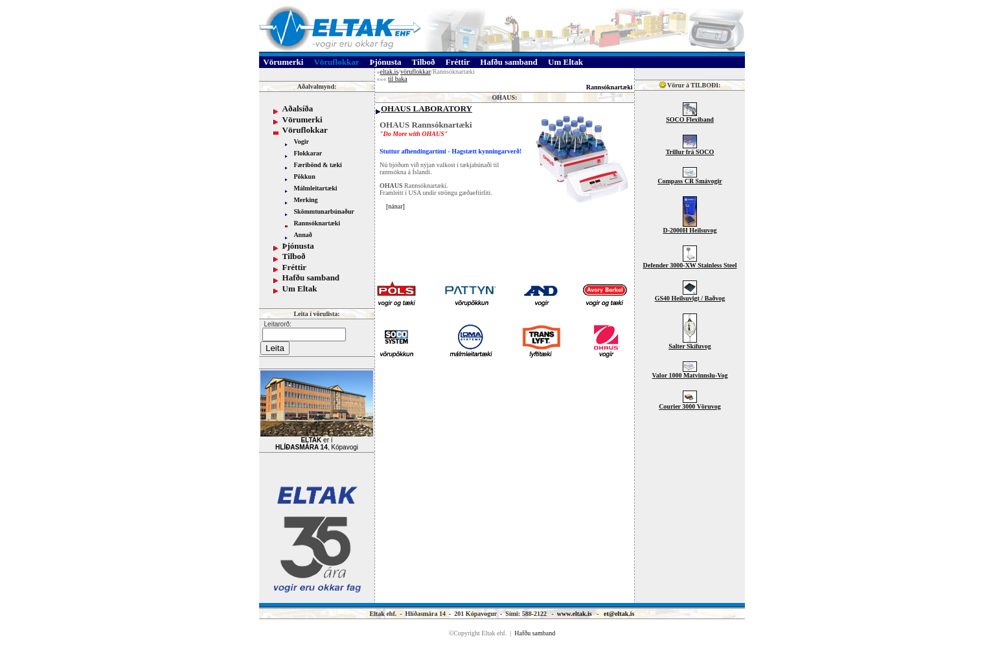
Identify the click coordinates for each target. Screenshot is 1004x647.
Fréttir (294, 267)
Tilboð (294, 256)
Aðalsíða (298, 108)
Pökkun (304, 176)
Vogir (301, 141)
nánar (395, 206)
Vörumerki (302, 119)
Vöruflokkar (305, 130)
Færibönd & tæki (317, 164)
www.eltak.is (574, 613)
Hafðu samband (311, 277)
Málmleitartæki (315, 188)
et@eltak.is (619, 613)
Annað (302, 234)
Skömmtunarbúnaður (323, 211)
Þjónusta (298, 246)
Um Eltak (299, 288)
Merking (305, 199)
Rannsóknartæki (316, 223)
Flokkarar (307, 153)
